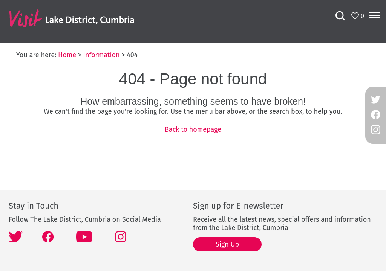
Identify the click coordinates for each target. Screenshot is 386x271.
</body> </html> (193, 135)
